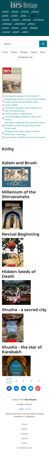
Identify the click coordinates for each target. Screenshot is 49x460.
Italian (5, 15)
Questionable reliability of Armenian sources (25, 137)
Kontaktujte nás (25, 57)
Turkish (15, 15)
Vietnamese (20, 24)
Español (6, 19)
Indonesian (7, 24)
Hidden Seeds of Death (19, 274)
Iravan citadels (11, 105)
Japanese (27, 19)
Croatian (6, 32)
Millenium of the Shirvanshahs (19, 194)
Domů (5, 52)
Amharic (32, 24)
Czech (32, 15)
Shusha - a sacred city (24, 309)
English (6, 11)
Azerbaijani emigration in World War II (22, 96)
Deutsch (35, 11)
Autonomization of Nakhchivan (19, 113)
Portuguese (39, 19)
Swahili (16, 32)
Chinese (16, 19)
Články (14, 52)
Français (25, 11)
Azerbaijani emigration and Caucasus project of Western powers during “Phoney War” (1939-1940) (25, 125)
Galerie (34, 52)
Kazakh (6, 28)
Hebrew (15, 28)
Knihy (42, 52)
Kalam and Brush (19, 163)
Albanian (34, 28)
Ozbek (25, 32)
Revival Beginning (20, 234)
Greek (24, 28)
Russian (15, 11)
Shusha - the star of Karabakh (22, 349)
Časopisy (24, 52)
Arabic (23, 15)
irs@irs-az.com (24, 409)
